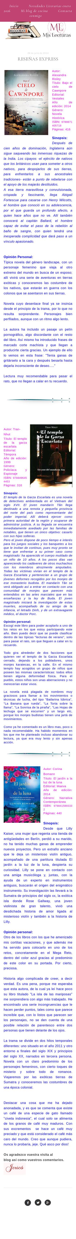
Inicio (14, 6)
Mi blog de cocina (34, 11)
